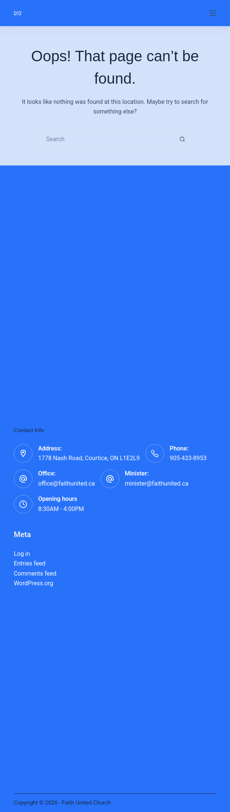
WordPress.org (33, 583)
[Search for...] (107, 139)
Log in (22, 553)
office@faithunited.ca (66, 483)
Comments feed (35, 573)
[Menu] (212, 13)
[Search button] (182, 139)
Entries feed (30, 563)
